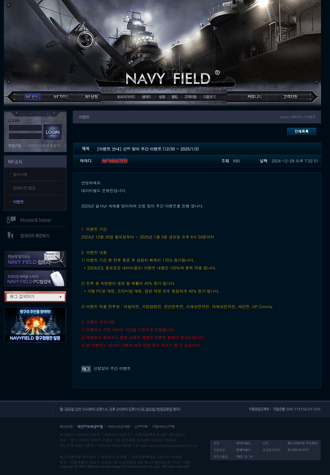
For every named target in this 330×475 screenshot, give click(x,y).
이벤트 (18, 201)
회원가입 (14, 145)
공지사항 (20, 174)
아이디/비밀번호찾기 (44, 145)
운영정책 (140, 426)
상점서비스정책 (163, 426)
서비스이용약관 (118, 426)
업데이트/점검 (24, 187)
